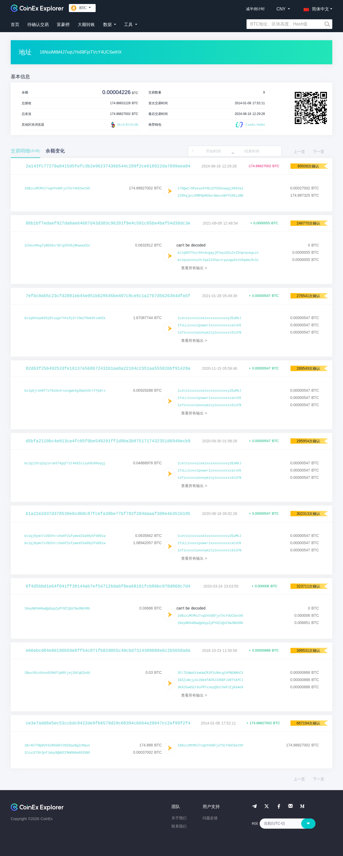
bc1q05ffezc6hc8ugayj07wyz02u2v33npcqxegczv (218, 253)
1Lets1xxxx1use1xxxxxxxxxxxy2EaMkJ (209, 318)
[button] (315, 8)
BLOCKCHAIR (124, 125)
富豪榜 (63, 24)
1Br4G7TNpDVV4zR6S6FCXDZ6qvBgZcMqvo (57, 745)
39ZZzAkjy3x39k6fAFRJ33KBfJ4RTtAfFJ (210, 680)
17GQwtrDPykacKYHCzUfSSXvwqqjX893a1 (210, 188)
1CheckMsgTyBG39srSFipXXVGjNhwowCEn (57, 246)
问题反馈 (210, 818)
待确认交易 (38, 24)
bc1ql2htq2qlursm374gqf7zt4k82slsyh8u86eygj (64, 463)
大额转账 (86, 24)
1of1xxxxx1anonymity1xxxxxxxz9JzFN (209, 333)
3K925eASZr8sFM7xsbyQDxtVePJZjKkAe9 (210, 687)
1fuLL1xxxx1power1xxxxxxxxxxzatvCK (209, 325)
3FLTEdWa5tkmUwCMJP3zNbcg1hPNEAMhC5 (210, 673)
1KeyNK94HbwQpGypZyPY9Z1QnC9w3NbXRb (57, 609)
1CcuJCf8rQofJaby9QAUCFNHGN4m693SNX (57, 753)
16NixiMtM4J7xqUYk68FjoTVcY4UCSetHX (57, 188)
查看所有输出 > (194, 268)
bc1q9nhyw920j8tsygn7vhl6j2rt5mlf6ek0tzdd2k (64, 318)
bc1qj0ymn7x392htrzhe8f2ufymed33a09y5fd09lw (64, 536)
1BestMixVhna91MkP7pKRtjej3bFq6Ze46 (57, 673)
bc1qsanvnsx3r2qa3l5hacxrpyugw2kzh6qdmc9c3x (218, 260)
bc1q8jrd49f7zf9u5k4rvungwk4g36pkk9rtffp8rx (64, 391)
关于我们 (179, 818)
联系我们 (179, 826)
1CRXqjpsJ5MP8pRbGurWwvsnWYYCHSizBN (210, 196)
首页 (15, 24)
